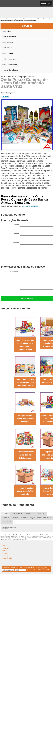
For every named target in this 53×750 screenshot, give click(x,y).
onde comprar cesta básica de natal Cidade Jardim (25, 455)
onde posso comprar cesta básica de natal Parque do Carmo (25, 382)
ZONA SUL (41, 514)
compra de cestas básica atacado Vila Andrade (25, 491)
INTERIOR (24, 518)
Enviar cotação (27, 299)
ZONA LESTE (17, 514)
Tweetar (5, 96)
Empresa (5, 548)
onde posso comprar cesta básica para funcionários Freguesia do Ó (25, 344)
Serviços (5, 553)
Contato (5, 556)
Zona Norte (7, 522)
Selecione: (6, 514)
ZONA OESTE (29, 514)
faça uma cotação (30, 206)
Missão (4, 551)
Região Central (35, 518)
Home (4, 546)
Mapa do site (7, 558)
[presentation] (21, 255)
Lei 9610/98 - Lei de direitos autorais (15, 539)
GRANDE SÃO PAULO (10, 518)
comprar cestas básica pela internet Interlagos (25, 419)
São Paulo (47, 518)
